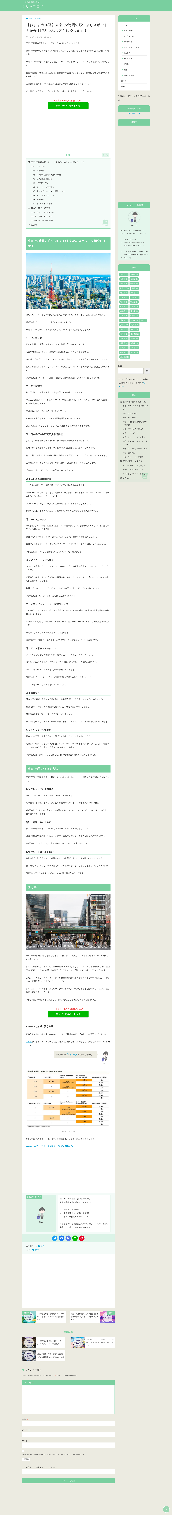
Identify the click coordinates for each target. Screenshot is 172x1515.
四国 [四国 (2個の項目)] (135, 288)
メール (26, 1430)
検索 (120, 366)
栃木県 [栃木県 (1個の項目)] (135, 325)
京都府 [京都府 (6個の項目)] (134, 274)
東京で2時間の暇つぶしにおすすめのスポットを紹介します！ (58, 162)
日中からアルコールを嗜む (43, 220)
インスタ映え (129, 30)
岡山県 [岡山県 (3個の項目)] (134, 311)
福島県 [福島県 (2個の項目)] (124, 343)
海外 (125, 70)
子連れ (126, 64)
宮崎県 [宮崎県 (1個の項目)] (124, 302)
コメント (29, 1383)
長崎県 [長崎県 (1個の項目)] (134, 348)
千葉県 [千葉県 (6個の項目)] (134, 284)
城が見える (128, 58)
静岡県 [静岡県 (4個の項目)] (124, 352)
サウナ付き (128, 42)
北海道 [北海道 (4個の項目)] (124, 284)
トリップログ (32, 6)
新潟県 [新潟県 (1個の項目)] (134, 320)
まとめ (34, 225)
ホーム (30, 18)
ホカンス (127, 53)
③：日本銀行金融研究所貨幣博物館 (47, 175)
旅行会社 (125, 81)
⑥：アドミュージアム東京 (43, 187)
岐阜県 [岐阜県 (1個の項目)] (124, 311)
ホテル (124, 25)
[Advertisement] (68, 132)
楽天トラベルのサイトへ (67, 106)
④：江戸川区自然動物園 (42, 179)
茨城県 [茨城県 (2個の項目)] (124, 348)
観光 (39, 18)
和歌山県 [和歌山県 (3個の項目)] (124, 288)
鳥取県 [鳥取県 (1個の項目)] (134, 352)
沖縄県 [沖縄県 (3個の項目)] (124, 329)
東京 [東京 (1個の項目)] (143, 320)
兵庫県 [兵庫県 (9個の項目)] (134, 279)
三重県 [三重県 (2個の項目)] (124, 274)
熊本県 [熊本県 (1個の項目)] (134, 329)
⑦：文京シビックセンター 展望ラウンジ (49, 191)
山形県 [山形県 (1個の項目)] (124, 306)
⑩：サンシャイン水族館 (42, 204)
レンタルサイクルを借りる (43, 212)
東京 (37, 1250)
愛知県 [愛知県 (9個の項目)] (124, 320)
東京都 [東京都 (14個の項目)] (124, 325)
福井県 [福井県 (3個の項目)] (124, 339)
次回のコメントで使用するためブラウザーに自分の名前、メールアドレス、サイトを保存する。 (54, 1454)
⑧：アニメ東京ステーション (44, 195)
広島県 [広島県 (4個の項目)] (124, 316)
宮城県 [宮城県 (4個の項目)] (135, 297)
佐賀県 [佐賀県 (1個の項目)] (124, 279)
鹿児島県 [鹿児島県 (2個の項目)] (124, 357)
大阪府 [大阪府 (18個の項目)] (124, 297)
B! (68, 1238)
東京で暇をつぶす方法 (41, 208)
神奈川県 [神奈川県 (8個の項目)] (134, 334)
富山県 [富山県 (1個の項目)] (134, 302)
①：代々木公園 (39, 166)
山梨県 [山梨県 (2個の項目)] (134, 306)
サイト (25, 1441)
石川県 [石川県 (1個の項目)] (124, 334)
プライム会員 (71, 1054)
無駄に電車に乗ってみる (42, 216)
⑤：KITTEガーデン (41, 183)
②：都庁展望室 (39, 171)
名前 (25, 1419)
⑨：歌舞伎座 (38, 199)
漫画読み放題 (129, 75)
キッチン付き (129, 36)
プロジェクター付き (131, 47)
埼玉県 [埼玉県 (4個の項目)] (124, 293)
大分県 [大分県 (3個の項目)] (134, 293)
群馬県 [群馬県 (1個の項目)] (134, 343)
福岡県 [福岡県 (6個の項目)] (134, 339)
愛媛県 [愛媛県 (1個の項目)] (134, 316)
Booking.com (134, 113)
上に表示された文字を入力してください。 (40, 1467)
